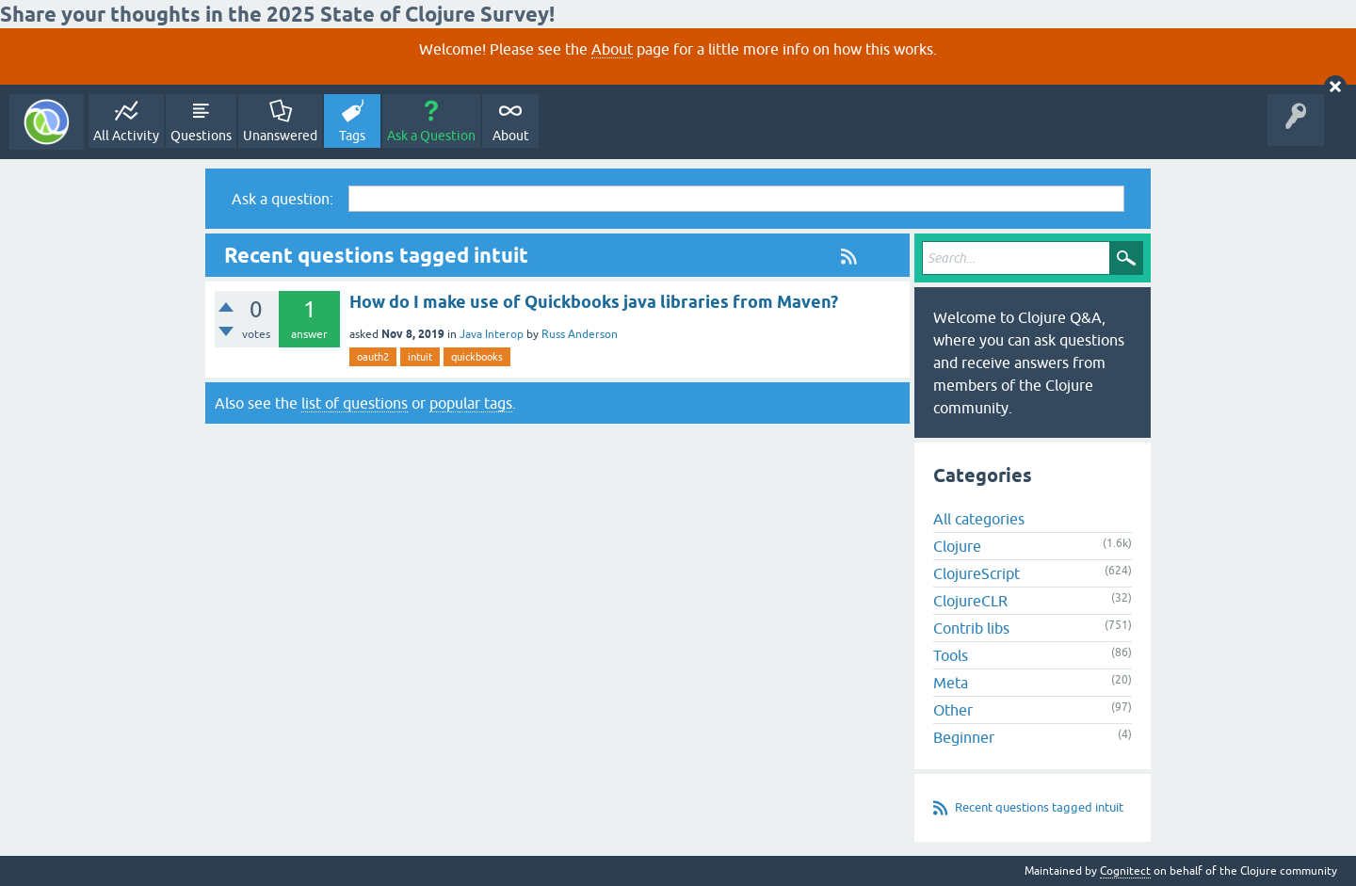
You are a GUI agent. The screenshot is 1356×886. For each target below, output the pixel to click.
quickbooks (477, 356)
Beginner (963, 737)
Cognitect (1125, 871)
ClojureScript (976, 573)
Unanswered (280, 135)
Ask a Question (431, 135)
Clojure (957, 546)
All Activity (126, 135)
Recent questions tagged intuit (1039, 807)
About (612, 48)
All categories (979, 518)
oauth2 (373, 356)
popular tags (470, 403)
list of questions (354, 403)
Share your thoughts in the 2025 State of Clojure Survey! (277, 14)
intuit (420, 356)
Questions (201, 135)
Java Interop (492, 334)
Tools (950, 655)
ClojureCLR (970, 600)
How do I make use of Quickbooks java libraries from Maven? (593, 302)
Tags (352, 135)
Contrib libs (971, 628)
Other (953, 709)
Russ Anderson (579, 334)
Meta (950, 682)
